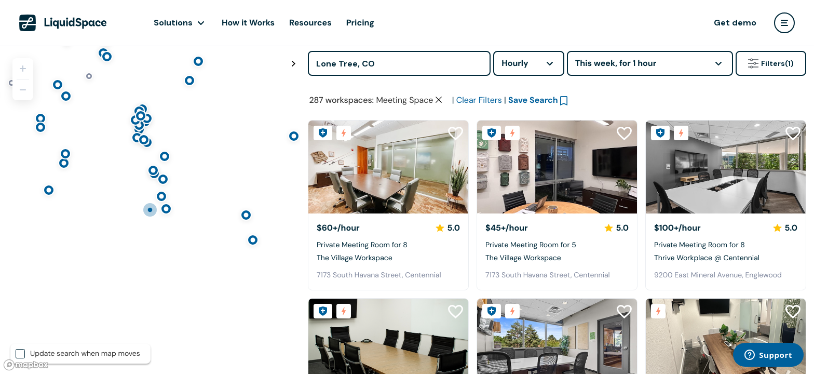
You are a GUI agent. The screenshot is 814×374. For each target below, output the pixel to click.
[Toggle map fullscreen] (293, 64)
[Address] (399, 63)
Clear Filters (479, 100)
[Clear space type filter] (439, 100)
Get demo (735, 22)
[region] (150, 210)
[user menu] (784, 22)
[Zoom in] (22, 68)
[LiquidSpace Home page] (63, 23)
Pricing (360, 22)
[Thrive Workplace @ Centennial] (726, 167)
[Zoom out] (22, 89)
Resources (310, 22)
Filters (771, 63)
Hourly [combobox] (514, 63)
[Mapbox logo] (26, 365)
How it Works (248, 22)
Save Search (533, 100)
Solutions (173, 22)
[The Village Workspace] (388, 167)
